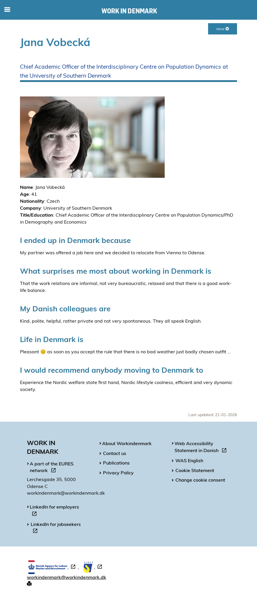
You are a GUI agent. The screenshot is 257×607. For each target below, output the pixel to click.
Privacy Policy (118, 473)
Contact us (114, 453)
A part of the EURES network (52, 468)
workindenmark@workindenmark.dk (66, 577)
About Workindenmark (127, 443)
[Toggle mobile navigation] (7, 9)
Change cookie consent (200, 480)
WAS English (189, 460)
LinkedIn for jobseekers (56, 528)
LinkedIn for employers (54, 511)
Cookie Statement (194, 470)
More (222, 29)
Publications (116, 463)
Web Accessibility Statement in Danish (202, 447)
